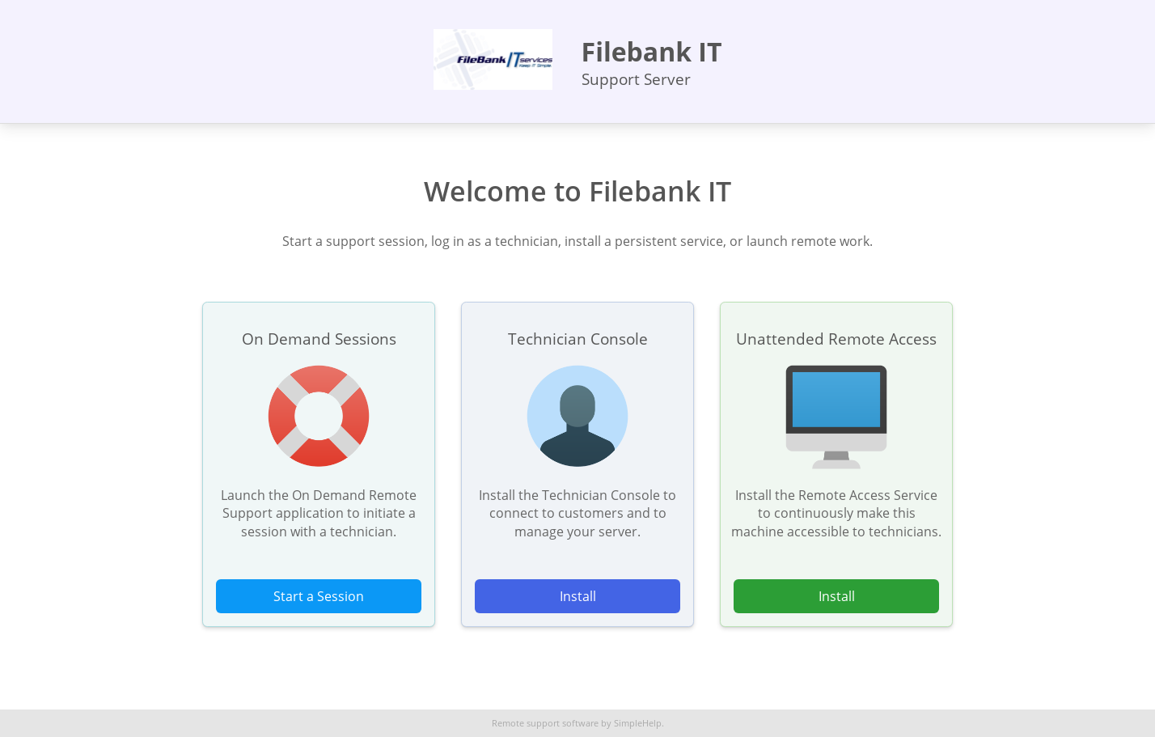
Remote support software (545, 723)
